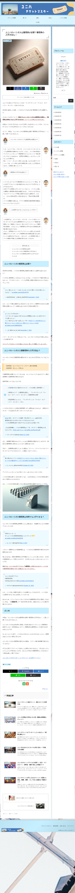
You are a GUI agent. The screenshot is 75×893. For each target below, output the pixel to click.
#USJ (37, 343)
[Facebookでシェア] (18, 88)
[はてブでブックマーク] (25, 88)
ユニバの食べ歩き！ (59, 174)
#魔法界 (13, 501)
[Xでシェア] (10, 88)
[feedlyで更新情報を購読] (23, 744)
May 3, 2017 (23, 583)
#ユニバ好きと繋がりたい (38, 498)
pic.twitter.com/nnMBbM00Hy (13, 345)
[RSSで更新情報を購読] (27, 744)
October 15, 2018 (29, 626)
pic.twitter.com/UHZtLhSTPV (20, 312)
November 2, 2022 (33, 317)
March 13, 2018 (24, 475)
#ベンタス (19, 501)
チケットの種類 (6, 725)
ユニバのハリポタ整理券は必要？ (22, 268)
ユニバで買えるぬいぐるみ (61, 176)
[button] (41, 88)
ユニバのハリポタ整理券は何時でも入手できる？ (26, 273)
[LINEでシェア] (33, 88)
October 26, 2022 (28, 506)
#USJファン (32, 340)
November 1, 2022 (26, 350)
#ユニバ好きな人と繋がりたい (21, 343)
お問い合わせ (63, 887)
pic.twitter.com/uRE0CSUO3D (31, 501)
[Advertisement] (63, 37)
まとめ (15, 275)
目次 (23, 265)
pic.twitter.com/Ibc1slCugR (32, 470)
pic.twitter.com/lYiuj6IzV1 (26, 621)
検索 (54, 97)
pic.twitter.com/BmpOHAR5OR (14, 578)
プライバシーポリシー (46, 887)
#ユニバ (32, 343)
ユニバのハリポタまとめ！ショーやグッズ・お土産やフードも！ (22, 698)
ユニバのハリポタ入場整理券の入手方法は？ (25, 271)
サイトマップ (70, 887)
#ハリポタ (8, 501)
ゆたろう (63, 60)
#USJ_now (16, 470)
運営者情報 (55, 887)
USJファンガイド (58, 172)
